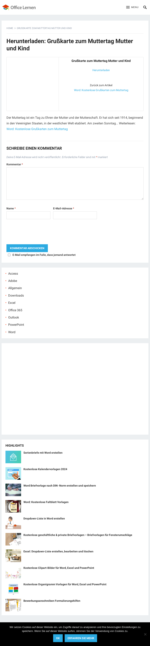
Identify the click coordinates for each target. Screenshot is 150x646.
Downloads (16, 295)
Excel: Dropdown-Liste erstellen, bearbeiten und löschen (58, 551)
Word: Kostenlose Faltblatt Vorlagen (46, 502)
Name (11, 208)
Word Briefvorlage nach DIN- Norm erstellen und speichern (59, 485)
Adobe (12, 281)
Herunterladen (101, 70)
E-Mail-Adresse (63, 208)
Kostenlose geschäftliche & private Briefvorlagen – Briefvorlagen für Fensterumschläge (77, 535)
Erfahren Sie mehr (81, 638)
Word (11, 332)
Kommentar (14, 164)
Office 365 (15, 310)
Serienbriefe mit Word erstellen (42, 452)
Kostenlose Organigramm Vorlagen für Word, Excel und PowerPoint (64, 584)
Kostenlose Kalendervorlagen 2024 (45, 469)
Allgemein (15, 288)
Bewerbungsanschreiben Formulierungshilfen (51, 600)
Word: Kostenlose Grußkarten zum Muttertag (101, 90)
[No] (145, 634)
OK (58, 638)
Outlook (13, 317)
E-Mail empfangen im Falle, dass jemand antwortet (44, 254)
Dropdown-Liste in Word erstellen (44, 518)
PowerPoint (16, 325)
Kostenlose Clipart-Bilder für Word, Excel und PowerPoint (58, 567)
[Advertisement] (32, 83)
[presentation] (36, 232)
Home (9, 28)
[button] (132, 7)
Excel (11, 303)
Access (13, 273)
